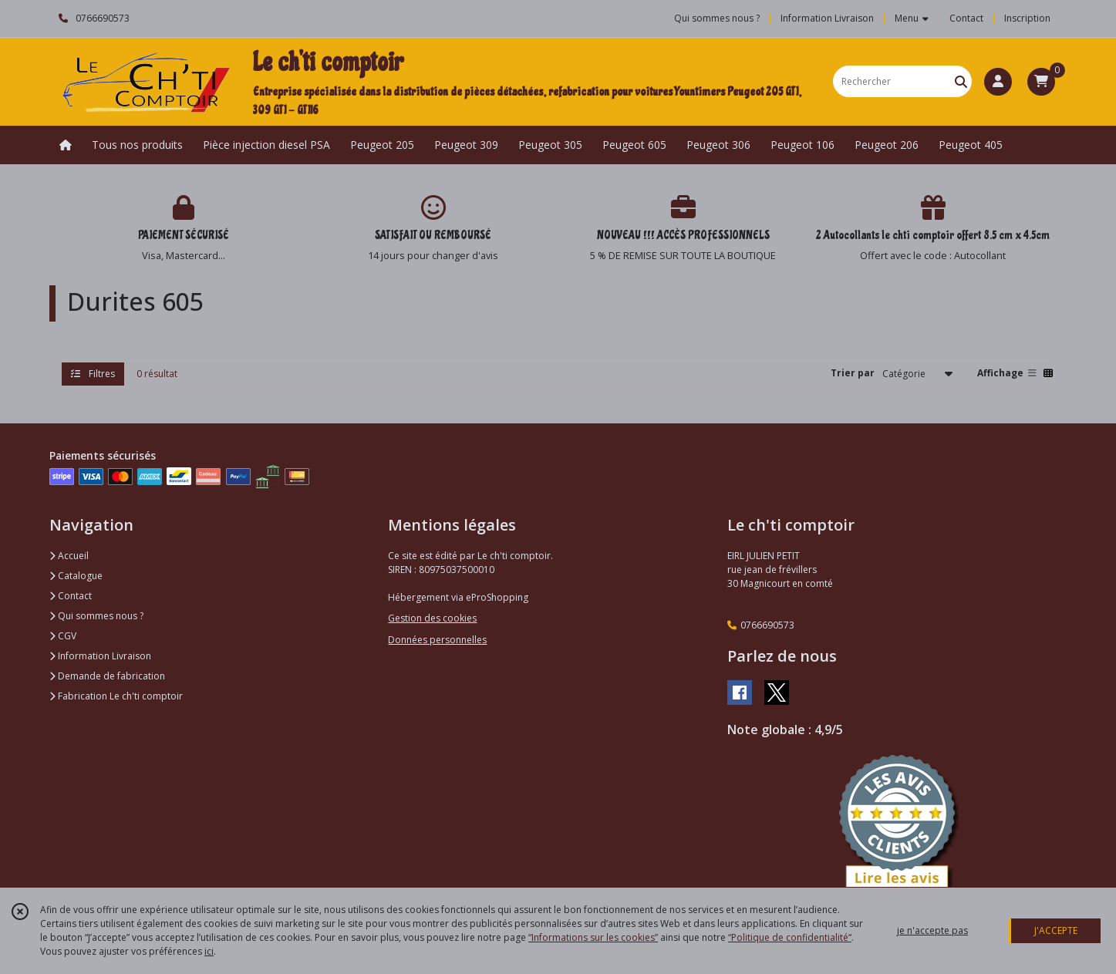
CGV (62, 635)
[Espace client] (998, 82)
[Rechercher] (961, 81)
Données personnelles (437, 639)
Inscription (1027, 18)
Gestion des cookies (432, 618)
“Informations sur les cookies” (593, 937)
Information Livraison (100, 655)
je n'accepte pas (932, 930)
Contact (966, 18)
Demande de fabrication (107, 675)
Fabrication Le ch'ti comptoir (116, 696)
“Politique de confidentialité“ (789, 937)
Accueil (69, 555)
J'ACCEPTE (1055, 930)
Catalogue (76, 575)
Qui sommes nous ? (96, 615)
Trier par (853, 372)
